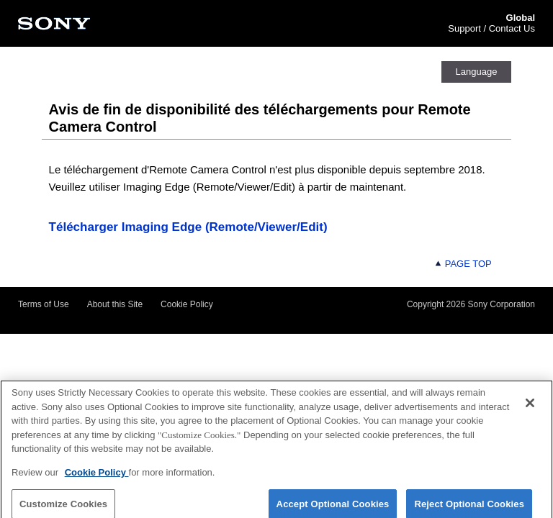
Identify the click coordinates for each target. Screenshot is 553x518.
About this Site (115, 304)
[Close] (530, 406)
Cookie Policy (187, 304)
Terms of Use (43, 304)
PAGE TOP (463, 263)
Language (477, 71)
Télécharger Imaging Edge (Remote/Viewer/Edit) (188, 227)
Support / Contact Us (491, 28)
